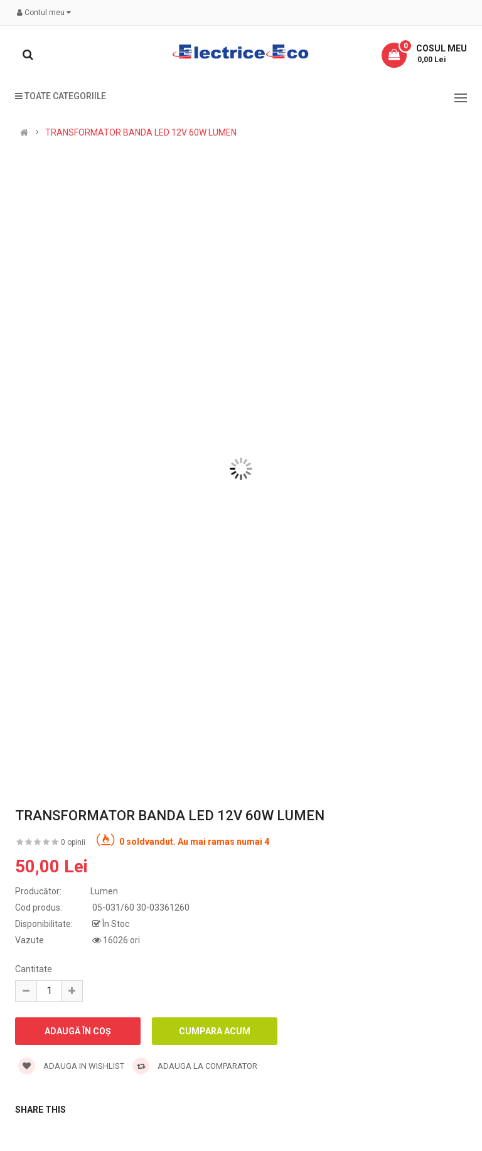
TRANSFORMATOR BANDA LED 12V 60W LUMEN (141, 132)
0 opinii (73, 842)
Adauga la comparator (194, 1066)
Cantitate (33, 969)
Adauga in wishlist (71, 1066)
